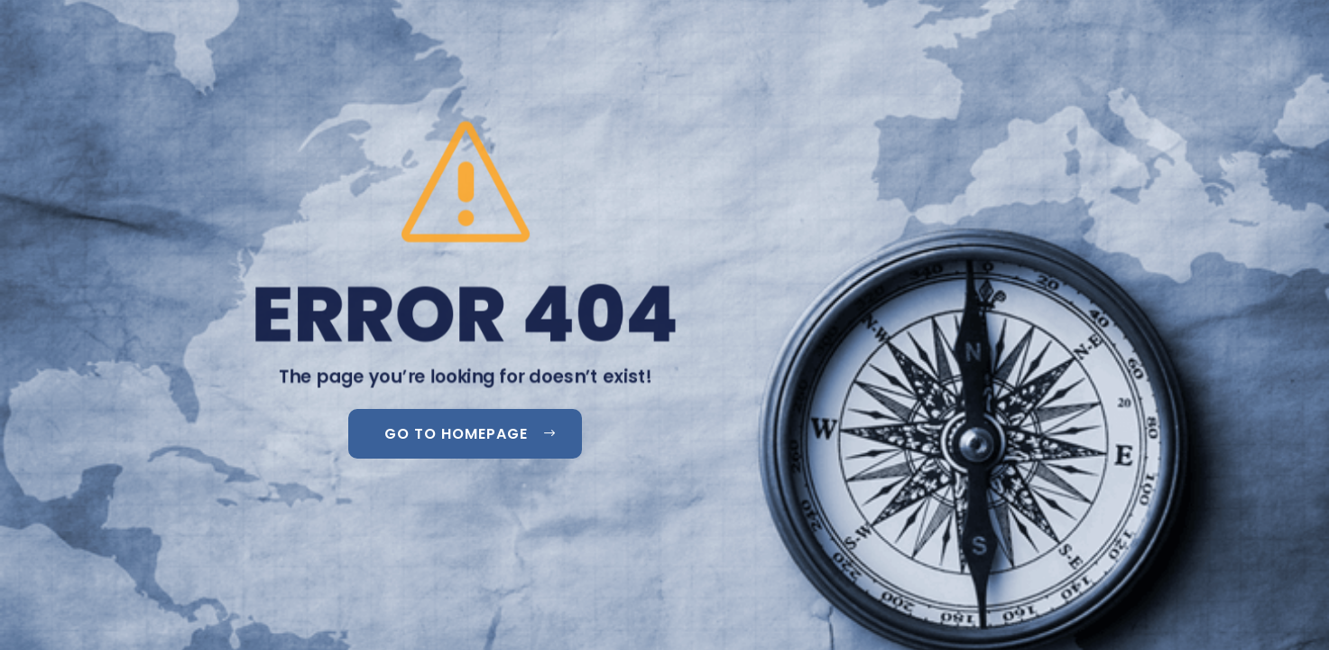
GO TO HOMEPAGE (456, 433)
